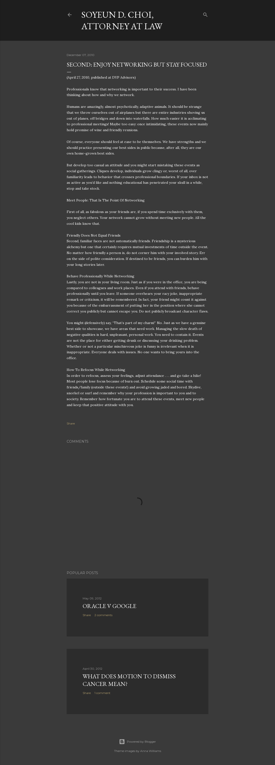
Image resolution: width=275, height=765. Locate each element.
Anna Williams (150, 751)
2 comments (103, 615)
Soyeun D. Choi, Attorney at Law (121, 20)
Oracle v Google (109, 606)
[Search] (205, 13)
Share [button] (71, 423)
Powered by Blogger (137, 742)
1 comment (102, 693)
